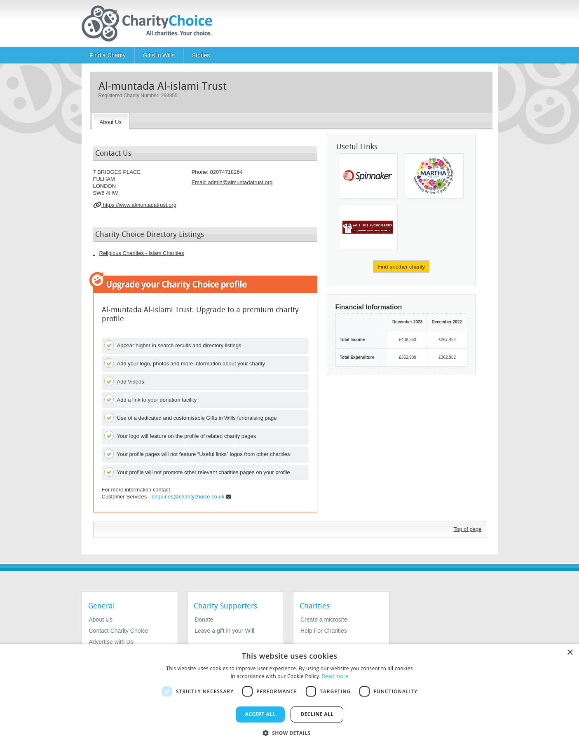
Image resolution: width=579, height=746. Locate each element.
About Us (101, 619)
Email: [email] (232, 182)
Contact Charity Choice (118, 630)
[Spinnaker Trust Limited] (368, 176)
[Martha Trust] (434, 176)
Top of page (468, 529)
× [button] (570, 653)
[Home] (150, 23)
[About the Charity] (110, 121)
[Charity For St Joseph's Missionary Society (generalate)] (368, 227)
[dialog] (289, 695)
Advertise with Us (111, 641)
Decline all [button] (316, 714)
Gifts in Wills (159, 55)
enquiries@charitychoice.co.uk (188, 496)
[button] (290, 732)
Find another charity (401, 267)
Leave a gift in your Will (224, 630)
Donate (204, 619)
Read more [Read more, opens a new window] (335, 676)
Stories (201, 55)
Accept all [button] (260, 714)
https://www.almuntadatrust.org (134, 204)
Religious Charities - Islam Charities (141, 253)
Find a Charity (108, 55)
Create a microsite (323, 619)
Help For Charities (323, 630)
